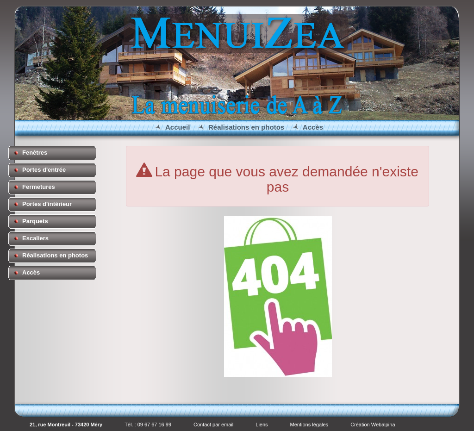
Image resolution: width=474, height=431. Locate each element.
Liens (262, 424)
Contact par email (213, 424)
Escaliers (35, 238)
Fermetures (38, 186)
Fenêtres (34, 152)
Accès (313, 127)
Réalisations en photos (246, 127)
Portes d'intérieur (47, 203)
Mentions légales (309, 424)
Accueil (177, 127)
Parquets (35, 221)
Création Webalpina (372, 424)
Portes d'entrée (44, 169)
